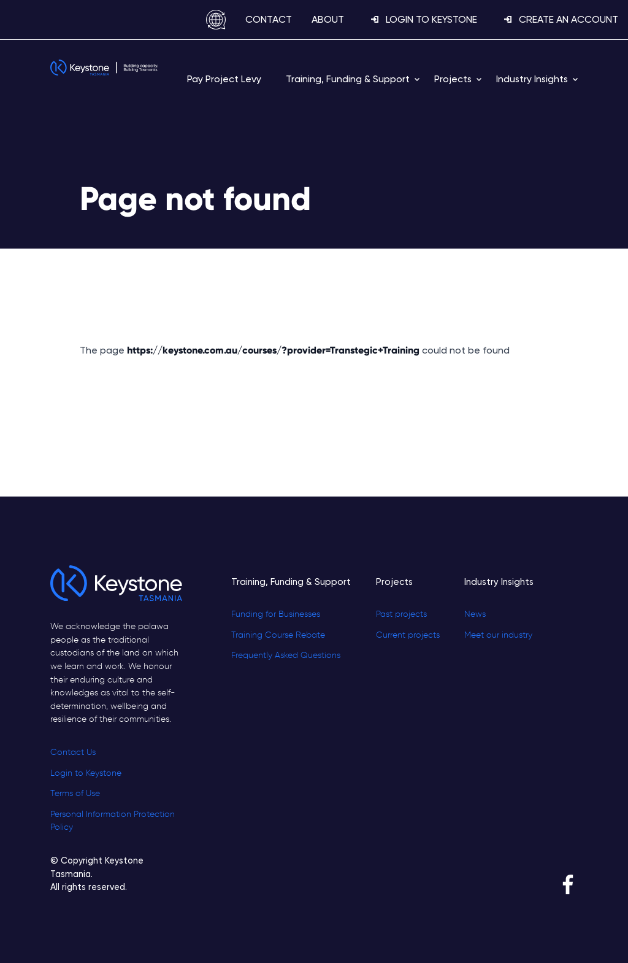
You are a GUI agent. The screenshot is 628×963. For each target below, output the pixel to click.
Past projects (401, 614)
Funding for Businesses (275, 614)
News (475, 614)
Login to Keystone (85, 773)
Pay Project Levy (224, 79)
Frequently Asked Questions (285, 655)
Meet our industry (498, 635)
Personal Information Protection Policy (112, 821)
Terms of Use (75, 793)
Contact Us (73, 752)
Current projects (408, 635)
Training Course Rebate (278, 635)
